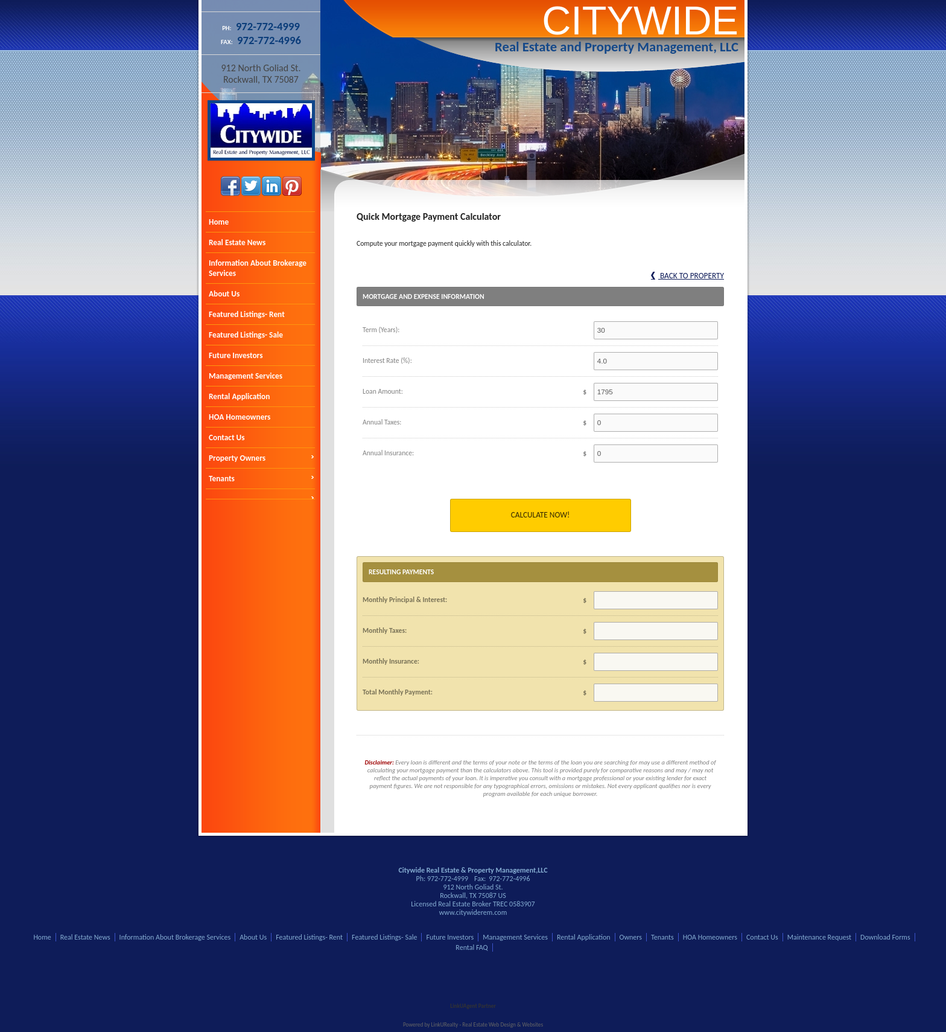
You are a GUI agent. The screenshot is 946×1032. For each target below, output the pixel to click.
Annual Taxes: (382, 422)
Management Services (245, 376)
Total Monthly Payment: (398, 692)
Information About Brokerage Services (257, 268)
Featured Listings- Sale (246, 335)
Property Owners (237, 458)
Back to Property (687, 276)
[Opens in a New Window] (473, 988)
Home (219, 222)
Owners (631, 937)
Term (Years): (381, 329)
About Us (224, 294)
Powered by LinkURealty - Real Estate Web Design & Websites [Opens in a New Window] (473, 1024)
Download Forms (885, 937)
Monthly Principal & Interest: (405, 599)
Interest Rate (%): (387, 360)
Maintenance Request (819, 937)
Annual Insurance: (388, 453)
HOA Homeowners (239, 417)
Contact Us (227, 437)
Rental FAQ (471, 947)
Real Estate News (237, 242)
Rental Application (239, 396)
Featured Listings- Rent (247, 314)
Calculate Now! (540, 515)
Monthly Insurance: (391, 661)
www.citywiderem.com (473, 912)
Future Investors (235, 355)
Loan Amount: (383, 391)
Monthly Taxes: (385, 630)
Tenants (222, 478)
